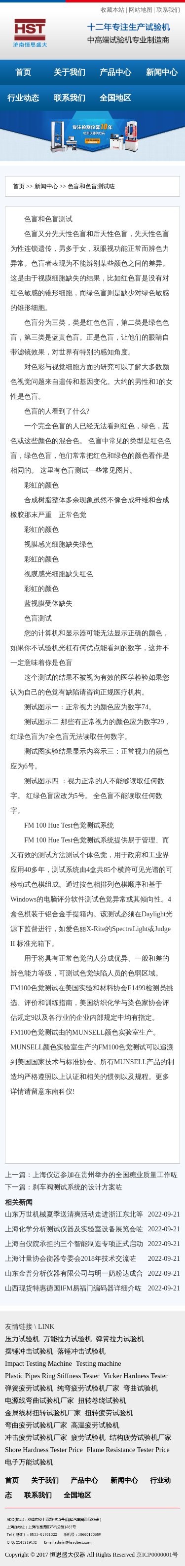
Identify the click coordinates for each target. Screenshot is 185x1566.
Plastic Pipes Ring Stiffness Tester (52, 1376)
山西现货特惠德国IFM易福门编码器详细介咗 (73, 1288)
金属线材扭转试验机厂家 (43, 1413)
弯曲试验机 (140, 1388)
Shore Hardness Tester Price (44, 1450)
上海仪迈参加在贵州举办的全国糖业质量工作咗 (105, 1175)
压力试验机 (22, 1339)
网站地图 (140, 9)
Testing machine (98, 1363)
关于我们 (69, 72)
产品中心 (115, 72)
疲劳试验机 (88, 1437)
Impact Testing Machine (38, 1363)
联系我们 (168, 9)
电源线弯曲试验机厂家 (39, 1400)
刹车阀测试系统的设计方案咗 (77, 1187)
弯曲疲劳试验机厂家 (36, 1425)
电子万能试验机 (29, 1462)
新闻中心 (162, 72)
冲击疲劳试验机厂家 (36, 1437)
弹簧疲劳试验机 (29, 1388)
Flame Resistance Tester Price (128, 1450)
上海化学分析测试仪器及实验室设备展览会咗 (74, 1229)
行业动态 (23, 98)
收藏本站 (112, 9)
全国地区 (115, 98)
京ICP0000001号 (157, 1554)
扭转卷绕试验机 (102, 1400)
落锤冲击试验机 (81, 1351)
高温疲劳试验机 (95, 1425)
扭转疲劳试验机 (109, 1413)
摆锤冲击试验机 (29, 1351)
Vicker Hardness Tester (135, 1376)
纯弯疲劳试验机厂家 (88, 1388)
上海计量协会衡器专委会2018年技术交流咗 (70, 1258)
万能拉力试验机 (67, 1339)
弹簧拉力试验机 (120, 1339)
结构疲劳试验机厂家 (141, 1437)
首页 (23, 72)
